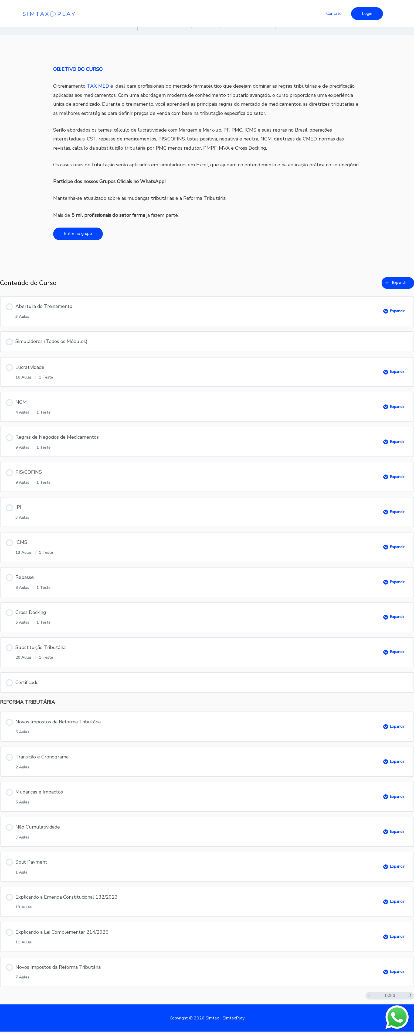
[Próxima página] (410, 998)
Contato (334, 13)
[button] (367, 13)
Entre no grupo (78, 234)
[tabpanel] (207, 153)
